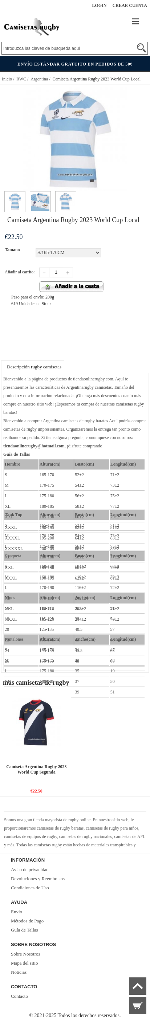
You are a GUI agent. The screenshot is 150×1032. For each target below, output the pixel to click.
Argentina (39, 79)
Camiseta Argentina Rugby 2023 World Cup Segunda (36, 769)
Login (99, 5)
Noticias (19, 972)
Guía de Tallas (24, 930)
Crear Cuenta (130, 5)
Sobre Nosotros (25, 954)
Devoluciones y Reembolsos (38, 878)
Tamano (12, 249)
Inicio (7, 79)
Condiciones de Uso (30, 887)
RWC (21, 79)
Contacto (19, 996)
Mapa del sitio (24, 963)
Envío (16, 911)
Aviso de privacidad (30, 869)
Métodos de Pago (27, 921)
